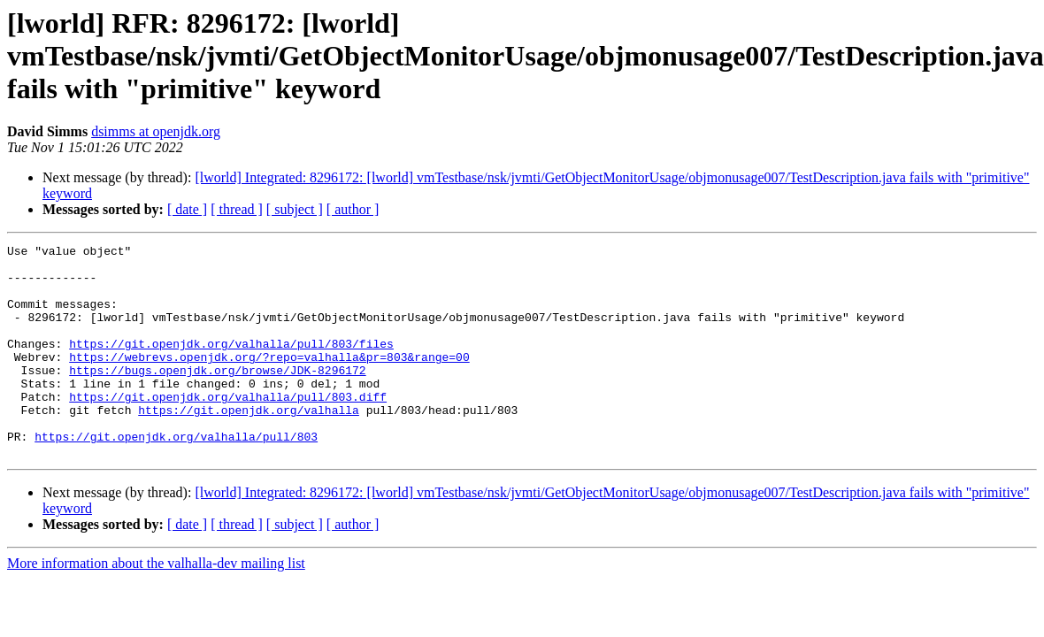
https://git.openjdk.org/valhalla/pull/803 (176, 476)
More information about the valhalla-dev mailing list (156, 605)
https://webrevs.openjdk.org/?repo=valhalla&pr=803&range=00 (269, 380)
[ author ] (353, 209)
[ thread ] (237, 209)
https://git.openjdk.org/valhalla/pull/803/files (231, 364)
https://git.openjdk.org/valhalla (248, 444)
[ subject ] (294, 209)
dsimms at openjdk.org (155, 131)
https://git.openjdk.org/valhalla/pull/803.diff (228, 428)
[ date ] (187, 209)
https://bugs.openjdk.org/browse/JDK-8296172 (217, 396)
